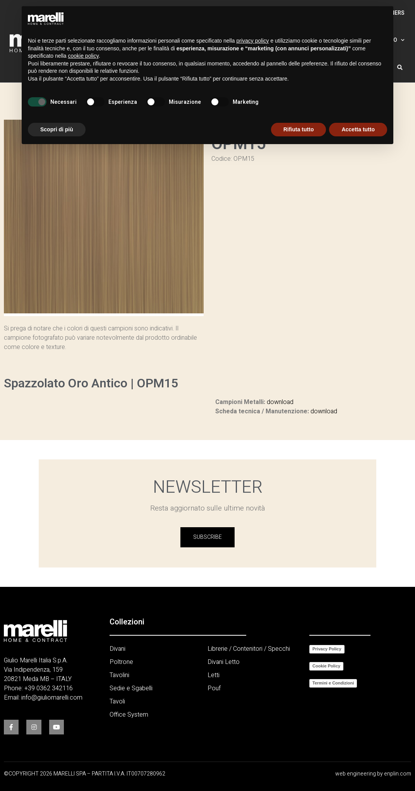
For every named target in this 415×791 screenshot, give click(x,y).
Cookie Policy (326, 666)
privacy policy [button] (253, 41)
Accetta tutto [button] (358, 129)
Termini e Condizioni (333, 683)
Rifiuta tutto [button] (298, 129)
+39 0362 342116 (48, 688)
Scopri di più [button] (56, 129)
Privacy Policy (326, 649)
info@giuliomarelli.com (51, 697)
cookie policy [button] (83, 56)
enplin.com (397, 774)
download (280, 402)
